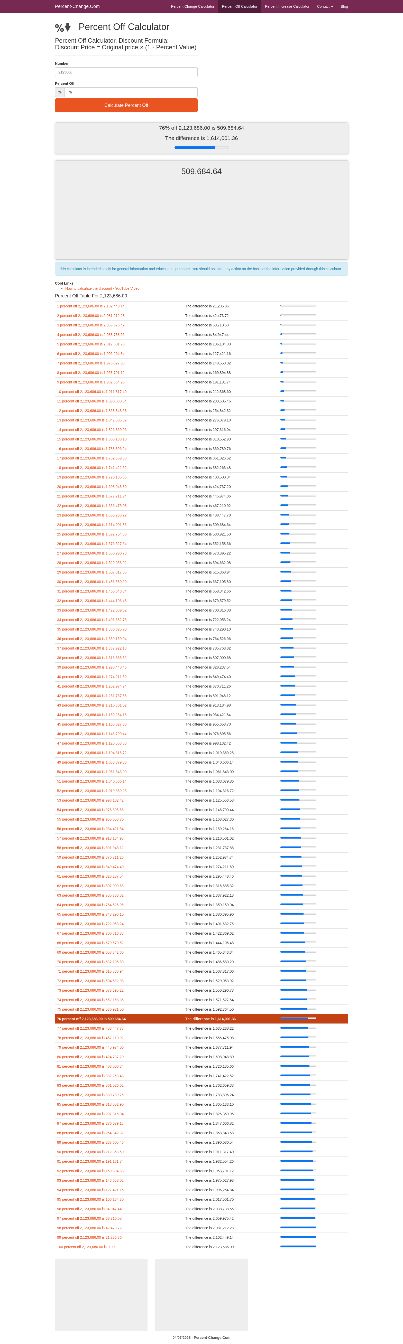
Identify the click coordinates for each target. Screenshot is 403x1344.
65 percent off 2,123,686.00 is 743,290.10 (90, 914)
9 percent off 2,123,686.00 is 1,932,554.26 (91, 382)
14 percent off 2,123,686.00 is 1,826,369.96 (92, 430)
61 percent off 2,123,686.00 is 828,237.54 (90, 876)
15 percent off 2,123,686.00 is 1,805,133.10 (92, 439)
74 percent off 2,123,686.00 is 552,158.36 (90, 1000)
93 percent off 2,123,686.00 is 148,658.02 (90, 1180)
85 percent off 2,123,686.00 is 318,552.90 (90, 1104)
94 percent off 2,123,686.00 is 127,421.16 (90, 1190)
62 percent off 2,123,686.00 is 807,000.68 (90, 886)
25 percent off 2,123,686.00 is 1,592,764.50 (92, 534)
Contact (325, 6)
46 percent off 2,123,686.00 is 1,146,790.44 (92, 734)
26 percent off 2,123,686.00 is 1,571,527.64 (92, 544)
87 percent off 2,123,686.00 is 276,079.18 (90, 1123)
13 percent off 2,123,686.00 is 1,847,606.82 (92, 420)
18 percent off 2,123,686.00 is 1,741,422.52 (92, 468)
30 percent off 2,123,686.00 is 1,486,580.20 (92, 582)
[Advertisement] (201, 222)
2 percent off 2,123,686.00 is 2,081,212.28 (91, 316)
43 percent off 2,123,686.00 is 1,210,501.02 (92, 705)
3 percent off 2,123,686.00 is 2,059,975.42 (91, 325)
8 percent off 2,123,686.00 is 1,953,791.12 (91, 373)
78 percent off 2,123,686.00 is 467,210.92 (90, 1038)
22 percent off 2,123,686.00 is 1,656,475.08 (92, 506)
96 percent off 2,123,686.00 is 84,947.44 (89, 1209)
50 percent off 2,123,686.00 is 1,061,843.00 (92, 772)
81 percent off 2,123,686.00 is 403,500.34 (90, 1066)
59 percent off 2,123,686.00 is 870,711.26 (90, 857)
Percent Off (239, 6)
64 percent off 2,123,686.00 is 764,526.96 (90, 905)
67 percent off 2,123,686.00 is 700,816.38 (90, 933)
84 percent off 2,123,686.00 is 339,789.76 (90, 1095)
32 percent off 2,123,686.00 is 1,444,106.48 (92, 601)
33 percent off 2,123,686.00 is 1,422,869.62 (92, 610)
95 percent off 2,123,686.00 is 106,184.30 (90, 1199)
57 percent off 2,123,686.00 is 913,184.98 (90, 838)
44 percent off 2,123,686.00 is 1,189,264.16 (92, 715)
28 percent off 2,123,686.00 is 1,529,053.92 (92, 563)
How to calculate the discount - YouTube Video (102, 288)
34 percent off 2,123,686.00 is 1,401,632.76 (92, 620)
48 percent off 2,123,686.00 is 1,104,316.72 (92, 753)
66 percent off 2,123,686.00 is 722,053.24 (90, 924)
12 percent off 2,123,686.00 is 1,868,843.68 (92, 411)
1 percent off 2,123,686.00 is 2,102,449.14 (91, 306)
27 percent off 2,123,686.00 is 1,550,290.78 (92, 553)
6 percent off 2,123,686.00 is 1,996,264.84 (91, 354)
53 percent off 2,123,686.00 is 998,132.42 (90, 800)
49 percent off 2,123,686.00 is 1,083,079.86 (92, 762)
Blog (344, 6)
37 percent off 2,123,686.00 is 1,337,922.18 (92, 648)
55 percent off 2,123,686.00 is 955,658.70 (90, 819)
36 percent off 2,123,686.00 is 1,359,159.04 (92, 639)
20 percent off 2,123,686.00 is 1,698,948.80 (92, 487)
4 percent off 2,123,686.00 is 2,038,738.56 (91, 335)
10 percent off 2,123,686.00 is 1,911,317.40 (92, 392)
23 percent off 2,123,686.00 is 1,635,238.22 (92, 515)
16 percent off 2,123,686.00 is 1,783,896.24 (92, 449)
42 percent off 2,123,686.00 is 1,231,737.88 (92, 696)
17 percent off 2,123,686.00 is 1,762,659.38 (92, 458)
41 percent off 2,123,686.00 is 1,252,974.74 (92, 686)
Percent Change (192, 6)
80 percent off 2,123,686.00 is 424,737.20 (90, 1057)
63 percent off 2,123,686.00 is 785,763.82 (90, 895)
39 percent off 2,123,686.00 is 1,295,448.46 (92, 667)
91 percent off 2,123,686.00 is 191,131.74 (90, 1161)
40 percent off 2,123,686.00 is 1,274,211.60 (92, 677)
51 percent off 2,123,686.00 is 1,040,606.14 (92, 781)
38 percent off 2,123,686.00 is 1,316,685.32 (92, 658)
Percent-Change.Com (77, 6)
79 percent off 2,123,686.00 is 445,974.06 (90, 1047)
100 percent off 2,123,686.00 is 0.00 (86, 1247)
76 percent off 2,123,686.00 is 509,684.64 (91, 1019)
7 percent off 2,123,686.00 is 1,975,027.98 (91, 363)
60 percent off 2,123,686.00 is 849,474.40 (90, 867)
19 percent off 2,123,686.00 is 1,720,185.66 (92, 477)
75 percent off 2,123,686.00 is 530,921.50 (90, 1009)
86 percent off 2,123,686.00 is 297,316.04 (90, 1114)
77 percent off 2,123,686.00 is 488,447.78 (90, 1028)
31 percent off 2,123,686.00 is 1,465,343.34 (92, 591)
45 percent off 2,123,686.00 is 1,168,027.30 (92, 724)
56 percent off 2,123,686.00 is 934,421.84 (90, 829)
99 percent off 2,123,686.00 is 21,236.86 (89, 1237)
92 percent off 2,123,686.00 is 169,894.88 (90, 1171)
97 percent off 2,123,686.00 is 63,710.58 (89, 1218)
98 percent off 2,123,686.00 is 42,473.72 (89, 1228)
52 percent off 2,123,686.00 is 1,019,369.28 (92, 791)
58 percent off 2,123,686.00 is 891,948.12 (90, 848)
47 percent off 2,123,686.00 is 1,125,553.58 (92, 743)
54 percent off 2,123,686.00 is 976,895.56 (90, 810)
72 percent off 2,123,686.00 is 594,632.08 (90, 981)
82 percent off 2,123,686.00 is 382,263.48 (90, 1076)
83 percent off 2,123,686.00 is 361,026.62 (90, 1085)
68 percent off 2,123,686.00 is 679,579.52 (90, 943)
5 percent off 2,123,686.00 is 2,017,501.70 (91, 344)
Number (62, 63)
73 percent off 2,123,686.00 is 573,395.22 (90, 990)
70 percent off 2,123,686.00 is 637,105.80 (90, 962)
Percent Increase (287, 6)
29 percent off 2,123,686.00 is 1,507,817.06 (92, 572)
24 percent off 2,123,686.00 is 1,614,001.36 (92, 525)
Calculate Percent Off (126, 105)
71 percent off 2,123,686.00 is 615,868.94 (90, 971)
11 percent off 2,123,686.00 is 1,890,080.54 (92, 401)
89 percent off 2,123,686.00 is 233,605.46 (90, 1142)
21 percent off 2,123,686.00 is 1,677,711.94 (92, 496)
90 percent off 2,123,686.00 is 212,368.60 (90, 1152)
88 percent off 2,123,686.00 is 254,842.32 (90, 1133)
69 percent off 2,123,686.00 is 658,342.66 (90, 952)
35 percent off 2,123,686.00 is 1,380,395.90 (92, 629)
